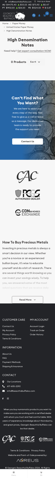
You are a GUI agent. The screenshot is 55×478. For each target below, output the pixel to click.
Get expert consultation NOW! (34, 50)
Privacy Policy (9, 334)
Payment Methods (11, 362)
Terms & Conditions (11, 338)
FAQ (4, 358)
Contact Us (27, 141)
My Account (8, 330)
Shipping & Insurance (12, 366)
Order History (36, 334)
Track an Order (37, 330)
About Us (7, 354)
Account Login (37, 326)
